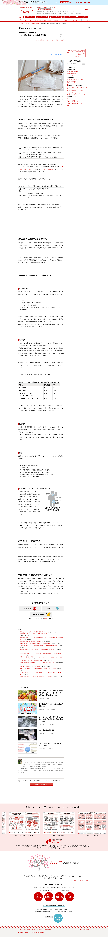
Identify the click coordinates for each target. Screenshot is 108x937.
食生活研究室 (47, 20)
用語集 (88, 9)
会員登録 (46, 618)
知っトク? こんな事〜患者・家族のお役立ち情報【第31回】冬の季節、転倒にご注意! (51, 719)
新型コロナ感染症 (60, 40)
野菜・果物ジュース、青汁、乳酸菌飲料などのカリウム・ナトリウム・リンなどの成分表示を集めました (51, 693)
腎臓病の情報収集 (71, 73)
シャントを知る (71, 100)
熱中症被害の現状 (48, 169)
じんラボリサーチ (56, 17)
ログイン (56, 7)
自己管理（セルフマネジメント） (45, 40)
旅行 (68, 105)
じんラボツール (75, 20)
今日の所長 (68, 17)
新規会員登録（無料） (43, 7)
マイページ (85, 20)
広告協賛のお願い (48, 929)
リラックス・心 (71, 75)
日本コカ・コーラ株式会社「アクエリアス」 (30, 666)
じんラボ (21, 23)
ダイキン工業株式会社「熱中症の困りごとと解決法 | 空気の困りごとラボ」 (38, 649)
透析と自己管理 (35, 23)
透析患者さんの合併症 (72, 101)
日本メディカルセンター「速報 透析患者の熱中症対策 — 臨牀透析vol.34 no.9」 (39, 645)
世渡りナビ (29, 17)
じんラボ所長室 (43, 17)
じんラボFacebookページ (57, 54)
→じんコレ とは (72, 880)
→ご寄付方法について (84, 880)
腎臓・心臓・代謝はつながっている (32, 824)
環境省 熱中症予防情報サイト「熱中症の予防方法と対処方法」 (35, 632)
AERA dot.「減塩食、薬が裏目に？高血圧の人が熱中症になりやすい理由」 (37, 662)
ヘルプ (20, 929)
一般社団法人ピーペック (30, 932)
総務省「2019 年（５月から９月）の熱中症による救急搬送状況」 (35, 643)
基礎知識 (66, 20)
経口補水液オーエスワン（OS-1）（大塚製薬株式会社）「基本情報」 (36, 676)
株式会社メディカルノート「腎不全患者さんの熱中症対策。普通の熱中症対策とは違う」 (41, 653)
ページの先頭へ (85, 929)
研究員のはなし (57, 20)
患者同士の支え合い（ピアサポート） (76, 94)
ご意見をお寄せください (41, 784)
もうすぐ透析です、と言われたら (75, 90)
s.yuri (63, 36)
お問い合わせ (27, 929)
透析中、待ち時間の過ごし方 (74, 103)
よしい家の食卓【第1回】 (47, 730)
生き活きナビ (37, 20)
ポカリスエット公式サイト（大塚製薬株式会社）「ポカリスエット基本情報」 (38, 668)
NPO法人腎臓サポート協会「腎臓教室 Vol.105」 (31, 660)
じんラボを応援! (82, 17)
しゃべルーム (28, 20)
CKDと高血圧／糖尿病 (66, 824)
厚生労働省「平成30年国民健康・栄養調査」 (30, 641)
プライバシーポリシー (37, 929)
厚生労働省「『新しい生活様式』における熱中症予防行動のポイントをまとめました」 (40, 633)
